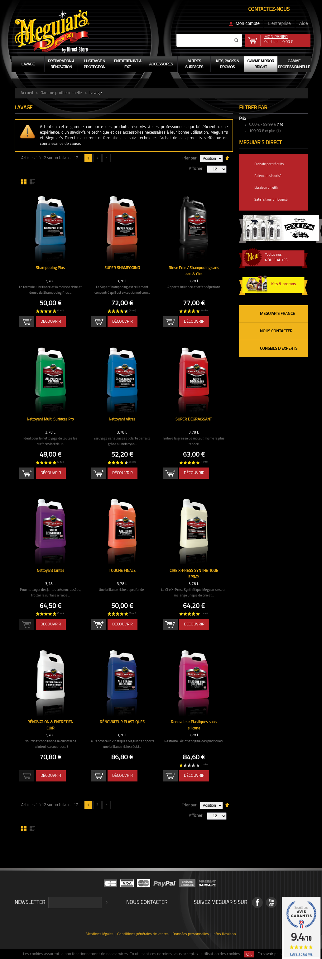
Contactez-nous (269, 9)
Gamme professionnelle (61, 93)
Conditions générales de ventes (144, 934)
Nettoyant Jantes (50, 571)
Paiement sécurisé (267, 176)
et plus (262, 131)
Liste (32, 181)
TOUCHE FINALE (122, 571)
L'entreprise (279, 23)
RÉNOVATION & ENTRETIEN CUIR (50, 722)
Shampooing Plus (50, 268)
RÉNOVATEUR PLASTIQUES (122, 722)
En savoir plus (269, 954)
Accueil (27, 93)
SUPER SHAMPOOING (122, 268)
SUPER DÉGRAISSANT (193, 419)
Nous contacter (276, 331)
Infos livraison (222, 934)
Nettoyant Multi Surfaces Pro (50, 419)
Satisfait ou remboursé (271, 200)
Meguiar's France (277, 314)
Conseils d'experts (278, 349)
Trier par (189, 158)
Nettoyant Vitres (122, 419)
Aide (303, 23)
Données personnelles (189, 934)
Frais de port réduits (269, 164)
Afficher (196, 169)
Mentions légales (102, 934)
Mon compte (248, 23)
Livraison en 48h (266, 188)
